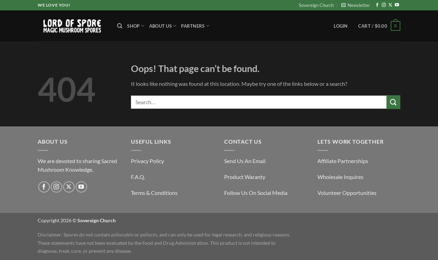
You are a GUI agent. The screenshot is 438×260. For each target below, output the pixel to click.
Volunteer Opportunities (347, 192)
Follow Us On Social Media (255, 192)
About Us (163, 26)
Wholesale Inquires (340, 176)
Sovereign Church (316, 5)
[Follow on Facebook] (377, 5)
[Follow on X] (390, 5)
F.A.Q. (138, 176)
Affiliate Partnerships (342, 161)
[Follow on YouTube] (397, 5)
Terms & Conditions (154, 192)
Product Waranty (244, 176)
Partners (195, 26)
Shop (135, 26)
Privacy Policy (147, 161)
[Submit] (393, 102)
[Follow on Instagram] (384, 5)
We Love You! (54, 5)
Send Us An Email (245, 161)
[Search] (119, 26)
